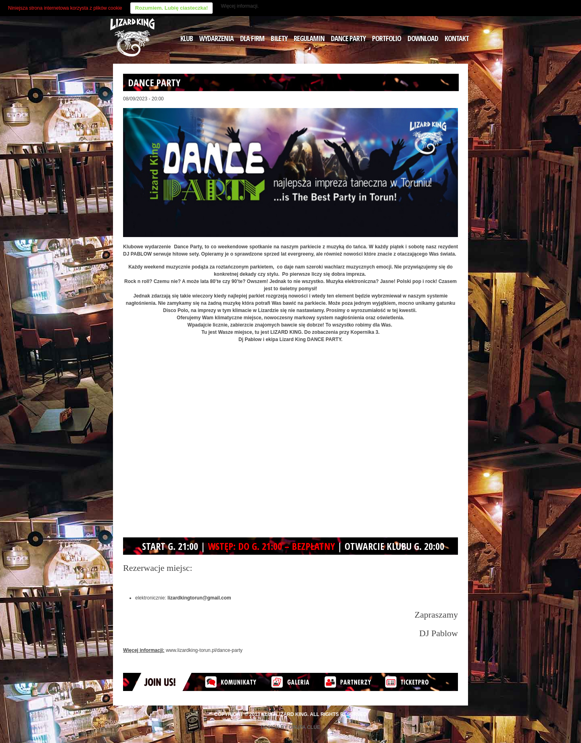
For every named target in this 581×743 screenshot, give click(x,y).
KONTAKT (457, 38)
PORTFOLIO (386, 38)
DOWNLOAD (423, 38)
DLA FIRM (252, 38)
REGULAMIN (309, 38)
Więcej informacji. (240, 6)
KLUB (186, 38)
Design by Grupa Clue (290, 727)
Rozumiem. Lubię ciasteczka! (171, 8)
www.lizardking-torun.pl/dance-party (204, 650)
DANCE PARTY (348, 38)
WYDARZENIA (216, 38)
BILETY (279, 38)
